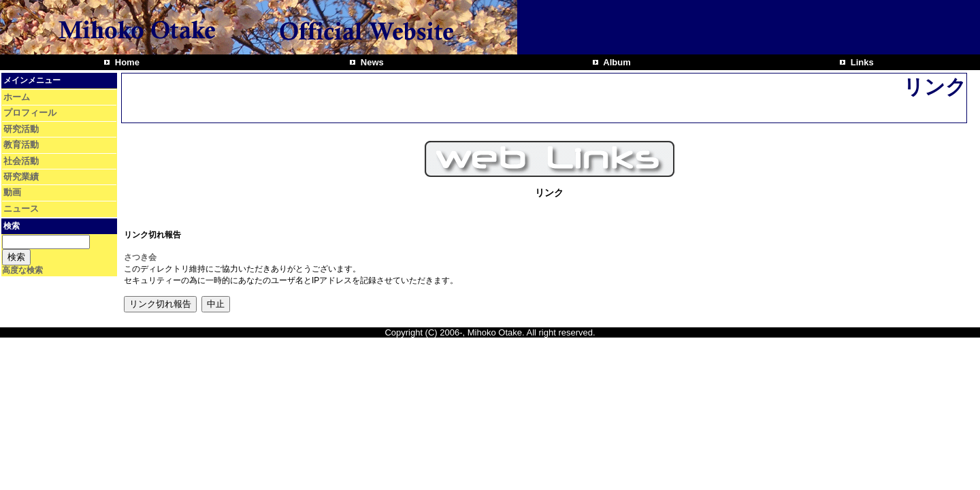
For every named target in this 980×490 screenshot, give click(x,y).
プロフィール (29, 113)
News (371, 62)
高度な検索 (22, 270)
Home (126, 62)
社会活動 (21, 161)
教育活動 (21, 145)
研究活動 (21, 129)
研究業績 (21, 177)
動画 (12, 192)
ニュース (21, 208)
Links (861, 62)
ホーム (16, 97)
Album (616, 62)
